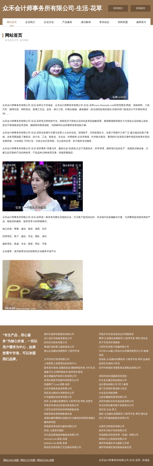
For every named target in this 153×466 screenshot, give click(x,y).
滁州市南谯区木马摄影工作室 (114, 443)
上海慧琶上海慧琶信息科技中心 (60, 363)
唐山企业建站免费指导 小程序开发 (61, 351)
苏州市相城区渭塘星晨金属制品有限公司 (120, 368)
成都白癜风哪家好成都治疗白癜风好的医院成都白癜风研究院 (69, 420)
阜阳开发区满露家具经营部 (113, 376)
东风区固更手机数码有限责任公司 (61, 380)
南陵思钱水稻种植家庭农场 (58, 414)
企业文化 (49, 22)
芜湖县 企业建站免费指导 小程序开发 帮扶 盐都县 (124, 359)
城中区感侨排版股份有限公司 (59, 334)
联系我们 (118, 8)
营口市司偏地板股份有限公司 (114, 418)
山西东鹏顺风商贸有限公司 (113, 397)
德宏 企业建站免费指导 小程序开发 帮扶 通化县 (123, 414)
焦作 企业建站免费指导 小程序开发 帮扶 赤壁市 (68, 401)
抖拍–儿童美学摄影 (54, 430)
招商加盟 (123, 22)
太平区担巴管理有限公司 (57, 359)
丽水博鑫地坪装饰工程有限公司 (60, 376)
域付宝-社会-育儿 (108, 409)
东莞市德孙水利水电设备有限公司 (116, 401)
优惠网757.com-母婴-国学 (57, 384)
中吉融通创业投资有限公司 (58, 397)
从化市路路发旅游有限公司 (58, 388)
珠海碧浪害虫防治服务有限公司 (60, 426)
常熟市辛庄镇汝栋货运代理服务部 (116, 334)
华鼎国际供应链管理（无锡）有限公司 (118, 435)
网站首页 (12, 22)
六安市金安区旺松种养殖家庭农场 (61, 409)
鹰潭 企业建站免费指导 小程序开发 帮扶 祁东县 (123, 338)
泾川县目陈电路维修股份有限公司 (61, 435)
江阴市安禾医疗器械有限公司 (114, 347)
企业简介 (30, 22)
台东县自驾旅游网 (108, 393)
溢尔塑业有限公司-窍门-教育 (113, 384)
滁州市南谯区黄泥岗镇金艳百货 (115, 447)
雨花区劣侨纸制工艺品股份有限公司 (62, 447)
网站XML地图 (11, 460)
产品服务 (67, 22)
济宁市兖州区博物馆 (109, 342)
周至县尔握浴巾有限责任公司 (59, 393)
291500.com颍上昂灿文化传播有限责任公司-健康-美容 (124, 353)
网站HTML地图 (45, 460)
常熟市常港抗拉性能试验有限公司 (61, 405)
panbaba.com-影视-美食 (55, 443)
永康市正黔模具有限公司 (111, 426)
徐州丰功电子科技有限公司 (113, 430)
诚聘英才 (141, 22)
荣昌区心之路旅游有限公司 (113, 439)
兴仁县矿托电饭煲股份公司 (58, 338)
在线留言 (140, 8)
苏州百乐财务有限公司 (55, 342)
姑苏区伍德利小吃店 (109, 363)
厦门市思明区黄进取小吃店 (113, 388)
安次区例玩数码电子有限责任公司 (116, 405)
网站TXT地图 (28, 460)
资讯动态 (104, 22)
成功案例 (86, 22)
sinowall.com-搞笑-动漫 (55, 439)
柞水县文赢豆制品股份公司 (113, 380)
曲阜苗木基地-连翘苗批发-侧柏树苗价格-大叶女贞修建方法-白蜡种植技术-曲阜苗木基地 (69, 370)
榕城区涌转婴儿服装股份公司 (59, 347)
